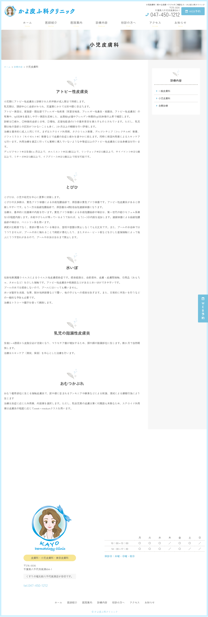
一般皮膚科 (164, 91)
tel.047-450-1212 (43, 584)
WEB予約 (193, 11)
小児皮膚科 (164, 98)
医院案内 (76, 23)
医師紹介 (51, 23)
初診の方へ (128, 23)
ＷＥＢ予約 (203, 308)
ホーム (27, 23)
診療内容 (102, 23)
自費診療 (163, 106)
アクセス (155, 23)
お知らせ (180, 23)
